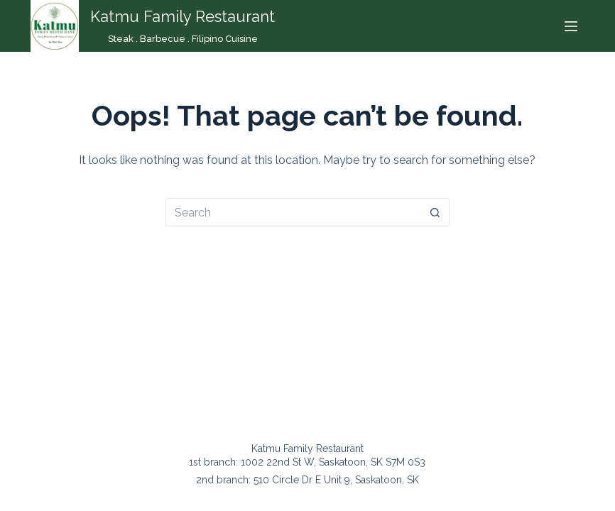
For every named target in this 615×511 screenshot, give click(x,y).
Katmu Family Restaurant (182, 16)
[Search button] (435, 212)
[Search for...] (293, 212)
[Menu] (571, 26)
